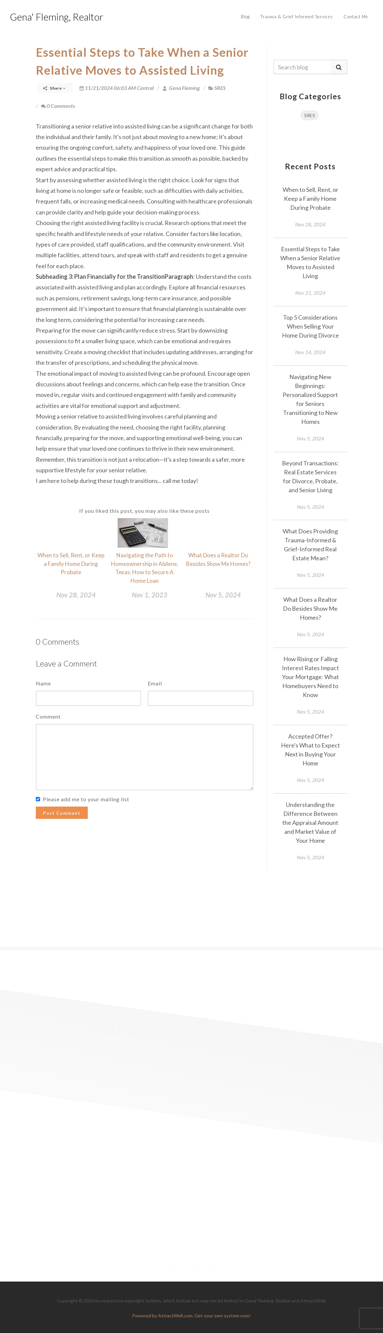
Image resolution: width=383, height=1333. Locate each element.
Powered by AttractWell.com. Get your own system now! (191, 1315)
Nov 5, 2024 (223, 595)
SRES (220, 88)
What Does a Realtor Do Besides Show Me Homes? (310, 608)
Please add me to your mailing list (86, 799)
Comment (48, 716)
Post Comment (62, 813)
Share (54, 88)
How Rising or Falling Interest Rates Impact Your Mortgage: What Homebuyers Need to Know (310, 676)
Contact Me (356, 16)
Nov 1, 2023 (149, 595)
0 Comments (58, 106)
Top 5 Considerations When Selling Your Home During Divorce (310, 326)
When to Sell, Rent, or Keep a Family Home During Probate (70, 564)
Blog (245, 16)
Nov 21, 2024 (310, 292)
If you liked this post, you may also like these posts (144, 511)
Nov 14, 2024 (310, 352)
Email (155, 683)
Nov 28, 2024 (76, 595)
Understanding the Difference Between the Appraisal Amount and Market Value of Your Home (310, 822)
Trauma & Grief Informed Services (296, 16)
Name (43, 683)
